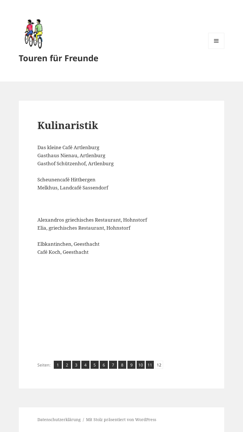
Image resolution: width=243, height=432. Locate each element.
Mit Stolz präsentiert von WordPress (121, 419)
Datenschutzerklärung (59, 419)
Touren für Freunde (58, 58)
